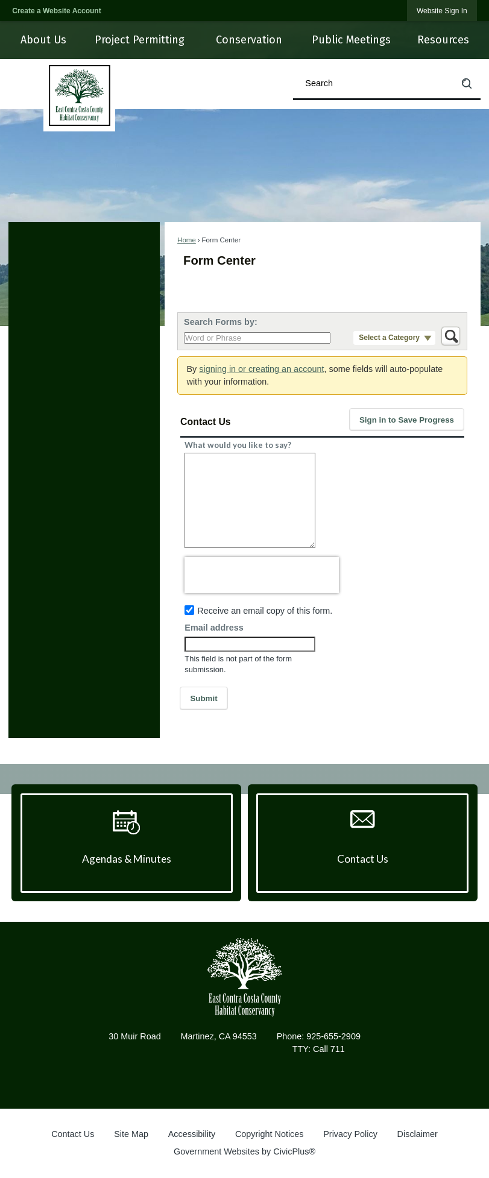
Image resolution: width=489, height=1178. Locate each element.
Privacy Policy (350, 1134)
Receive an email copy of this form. (264, 611)
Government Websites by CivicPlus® (244, 1151)
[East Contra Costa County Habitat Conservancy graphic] (244, 977)
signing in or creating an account (261, 369)
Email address (214, 627)
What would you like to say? (238, 445)
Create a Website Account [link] (56, 11)
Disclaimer (417, 1134)
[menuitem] (42, 40)
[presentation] (262, 575)
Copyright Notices (269, 1134)
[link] (442, 10)
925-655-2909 (333, 1036)
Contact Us (72, 1134)
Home (186, 240)
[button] (467, 83)
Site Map (131, 1134)
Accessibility (191, 1134)
